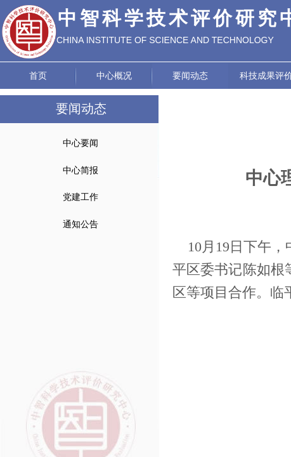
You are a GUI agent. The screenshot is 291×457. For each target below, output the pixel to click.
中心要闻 (80, 143)
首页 (38, 76)
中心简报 (80, 170)
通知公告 (80, 224)
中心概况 (114, 76)
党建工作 (80, 197)
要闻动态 (190, 76)
